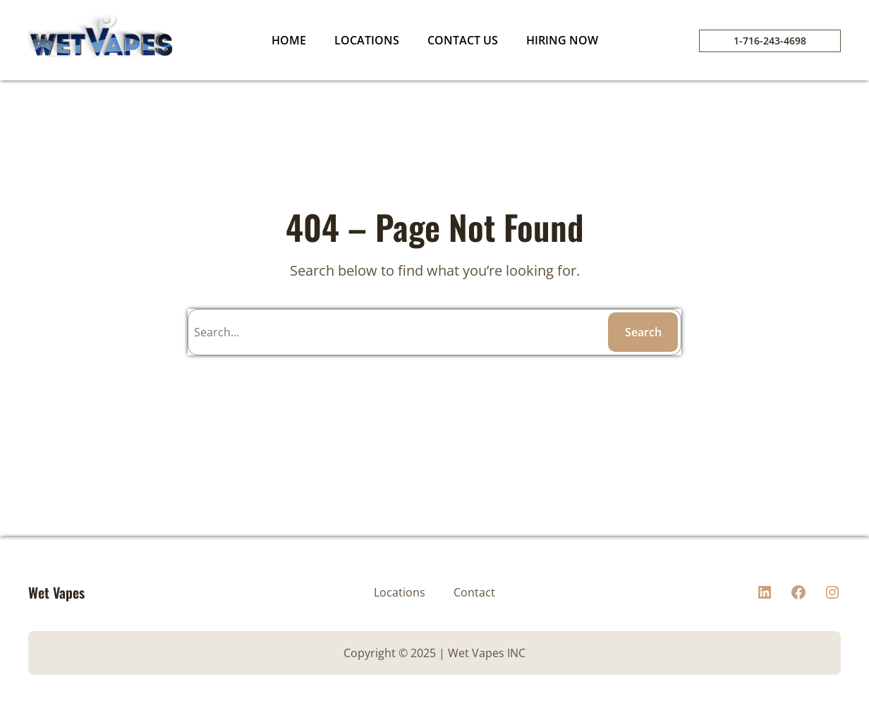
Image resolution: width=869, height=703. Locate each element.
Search (643, 332)
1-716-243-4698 (770, 40)
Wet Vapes (56, 592)
